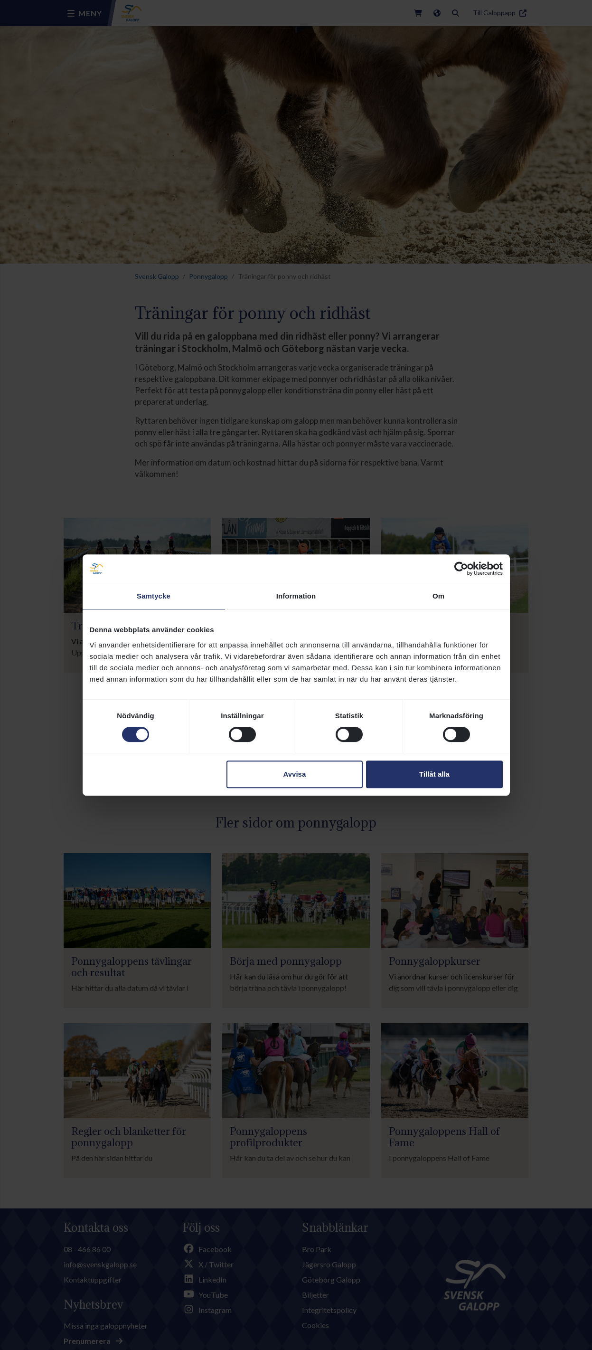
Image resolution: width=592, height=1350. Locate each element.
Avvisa (294, 774)
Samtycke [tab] (153, 596)
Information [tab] (296, 596)
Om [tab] (438, 596)
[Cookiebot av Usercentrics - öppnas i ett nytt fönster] (461, 568)
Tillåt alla (434, 774)
